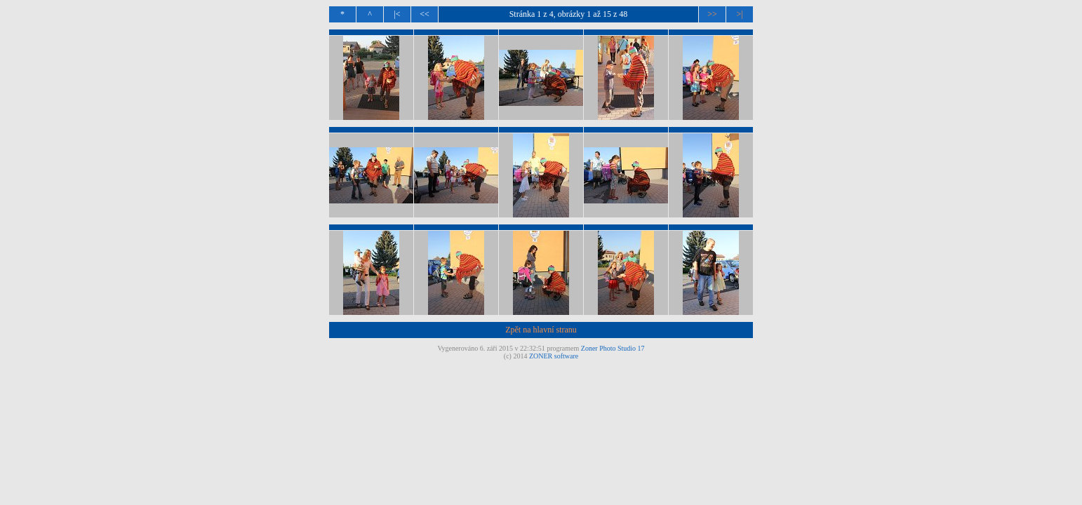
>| (739, 14)
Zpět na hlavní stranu (541, 330)
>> (712, 14)
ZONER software (553, 356)
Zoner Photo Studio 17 (613, 348)
